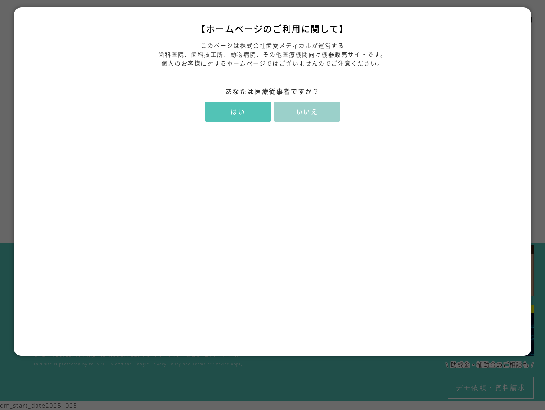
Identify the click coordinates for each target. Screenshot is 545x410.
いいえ (307, 111)
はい (238, 111)
